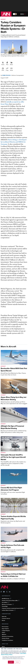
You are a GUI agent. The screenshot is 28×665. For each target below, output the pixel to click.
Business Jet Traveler (8, 600)
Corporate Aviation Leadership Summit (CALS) (14, 604)
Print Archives (5, 622)
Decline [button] (17, 662)
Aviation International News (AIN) (10, 596)
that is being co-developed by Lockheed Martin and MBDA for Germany (14, 141)
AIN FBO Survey (6, 594)
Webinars (4, 630)
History (3, 646)
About (3, 642)
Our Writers (4, 644)
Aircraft (3, 19)
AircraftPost (5, 598)
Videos (3, 628)
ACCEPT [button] (11, 662)
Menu (22, 14)
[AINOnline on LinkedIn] (9, 588)
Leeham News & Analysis (9, 606)
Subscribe (4, 612)
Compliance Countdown (7, 636)
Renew (3, 616)
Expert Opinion (5, 624)
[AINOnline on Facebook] (1, 588)
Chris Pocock (6, 76)
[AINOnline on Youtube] (4, 588)
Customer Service (6, 614)
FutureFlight (5, 602)
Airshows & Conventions (8, 632)
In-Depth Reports (6, 626)
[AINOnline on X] (7, 588)
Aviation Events (5, 634)
